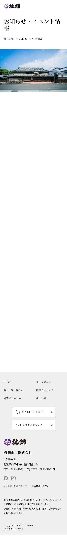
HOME (10, 38)
